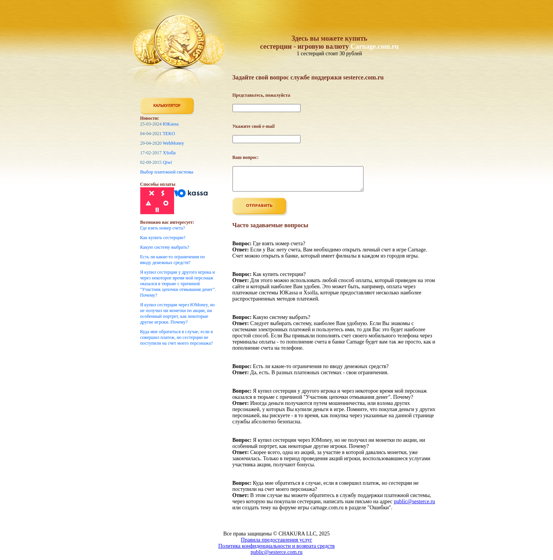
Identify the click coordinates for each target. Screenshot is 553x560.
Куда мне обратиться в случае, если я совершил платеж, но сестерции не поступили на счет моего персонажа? (176, 337)
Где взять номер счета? (162, 228)
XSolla (169, 152)
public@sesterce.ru (414, 506)
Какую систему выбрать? (164, 247)
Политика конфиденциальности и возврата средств (276, 550)
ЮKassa (171, 124)
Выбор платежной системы (167, 172)
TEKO (169, 133)
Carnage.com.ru (374, 46)
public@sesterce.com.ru (276, 557)
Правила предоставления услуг (276, 544)
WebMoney (173, 143)
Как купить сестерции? (163, 237)
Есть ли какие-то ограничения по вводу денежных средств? (172, 259)
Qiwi (167, 162)
